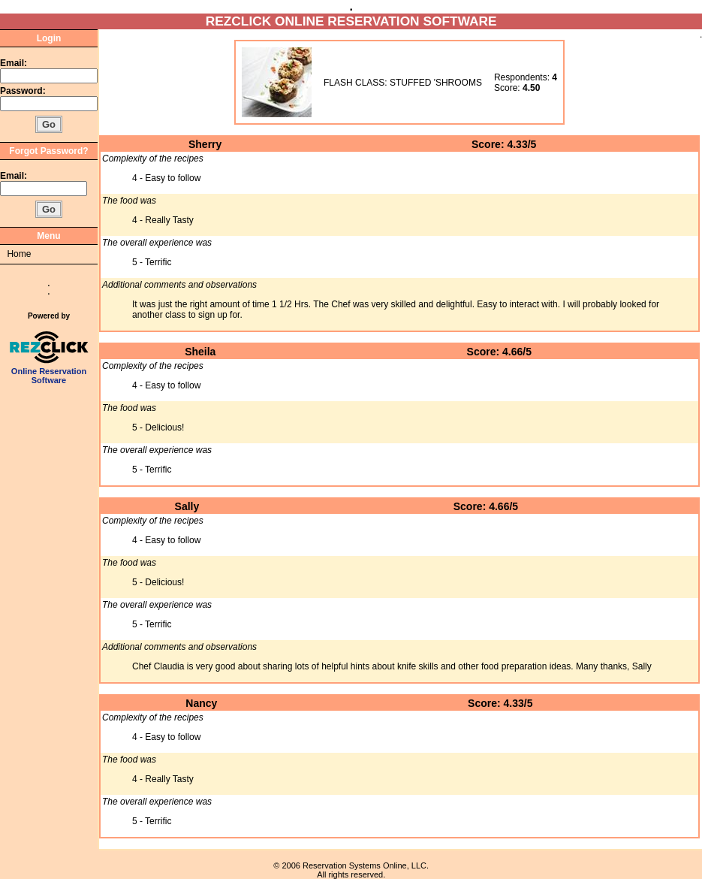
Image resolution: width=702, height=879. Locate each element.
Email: (13, 63)
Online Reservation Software (49, 372)
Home (19, 254)
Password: (24, 91)
